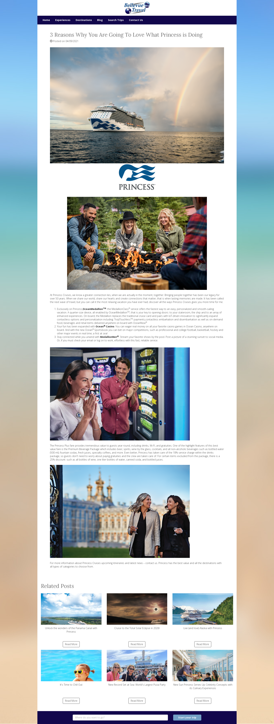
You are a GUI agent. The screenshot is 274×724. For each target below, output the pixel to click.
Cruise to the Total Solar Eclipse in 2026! (137, 611)
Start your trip (187, 717)
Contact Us (136, 20)
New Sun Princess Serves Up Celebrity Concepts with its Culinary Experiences (202, 670)
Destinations (84, 20)
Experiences (62, 20)
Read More (71, 644)
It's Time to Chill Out (71, 668)
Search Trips (116, 20)
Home (46, 20)
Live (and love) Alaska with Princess (202, 611)
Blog (100, 20)
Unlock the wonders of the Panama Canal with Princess (71, 613)
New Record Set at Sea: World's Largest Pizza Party (137, 668)
